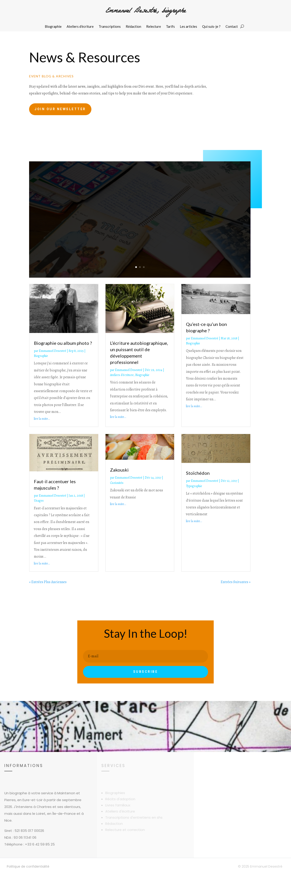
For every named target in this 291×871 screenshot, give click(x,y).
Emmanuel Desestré (52, 351)
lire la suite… (42, 418)
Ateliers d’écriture (80, 26)
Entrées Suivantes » (236, 581)
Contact (232, 26)
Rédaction (133, 26)
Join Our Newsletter (60, 109)
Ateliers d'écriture (122, 375)
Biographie (53, 26)
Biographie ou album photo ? (63, 343)
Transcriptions (110, 26)
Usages (39, 500)
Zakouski (119, 469)
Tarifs (170, 26)
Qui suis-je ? (211, 26)
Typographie (194, 486)
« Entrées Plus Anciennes (48, 581)
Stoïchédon (198, 473)
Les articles (188, 26)
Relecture (153, 26)
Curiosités (116, 483)
